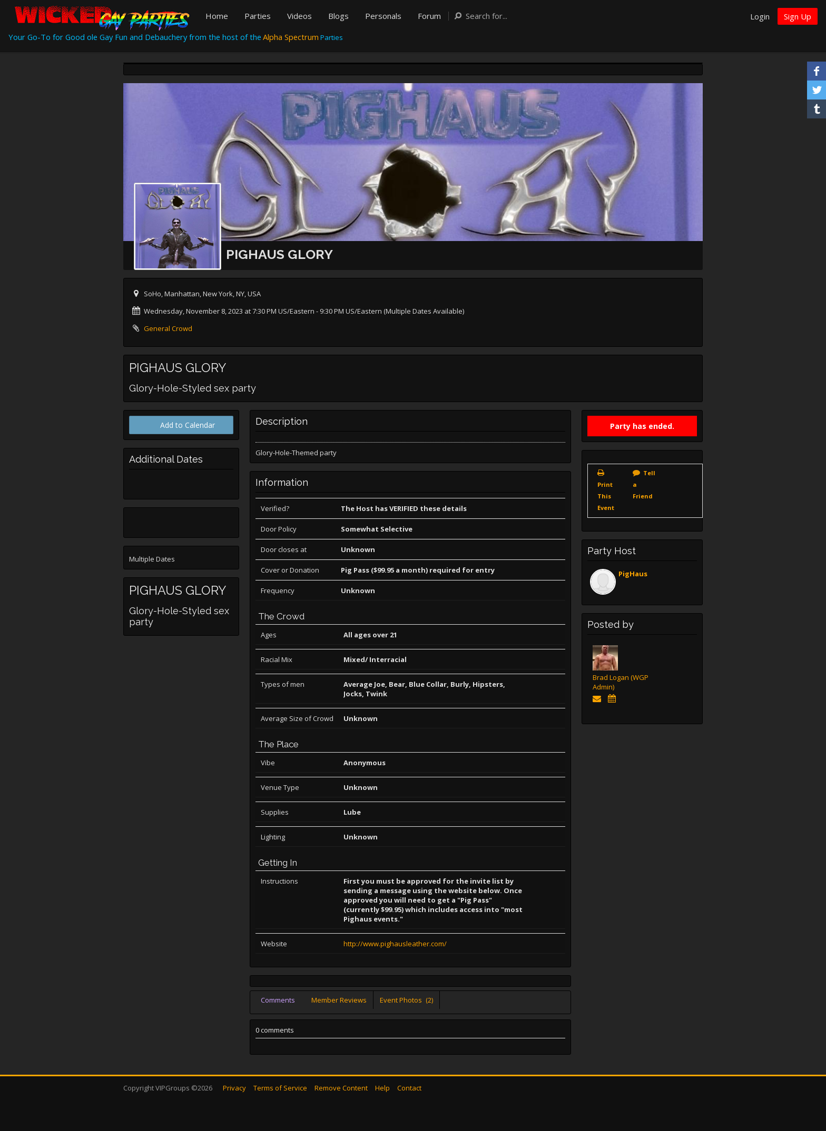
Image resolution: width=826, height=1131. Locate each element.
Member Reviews (339, 1000)
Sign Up (797, 16)
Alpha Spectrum (291, 37)
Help (382, 1088)
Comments (278, 1000)
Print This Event (605, 496)
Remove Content (341, 1088)
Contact (409, 1088)
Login (760, 16)
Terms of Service (280, 1088)
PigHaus (632, 573)
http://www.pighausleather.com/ (395, 943)
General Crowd (168, 328)
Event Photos (406, 1000)
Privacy (234, 1088)
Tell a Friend (644, 484)
